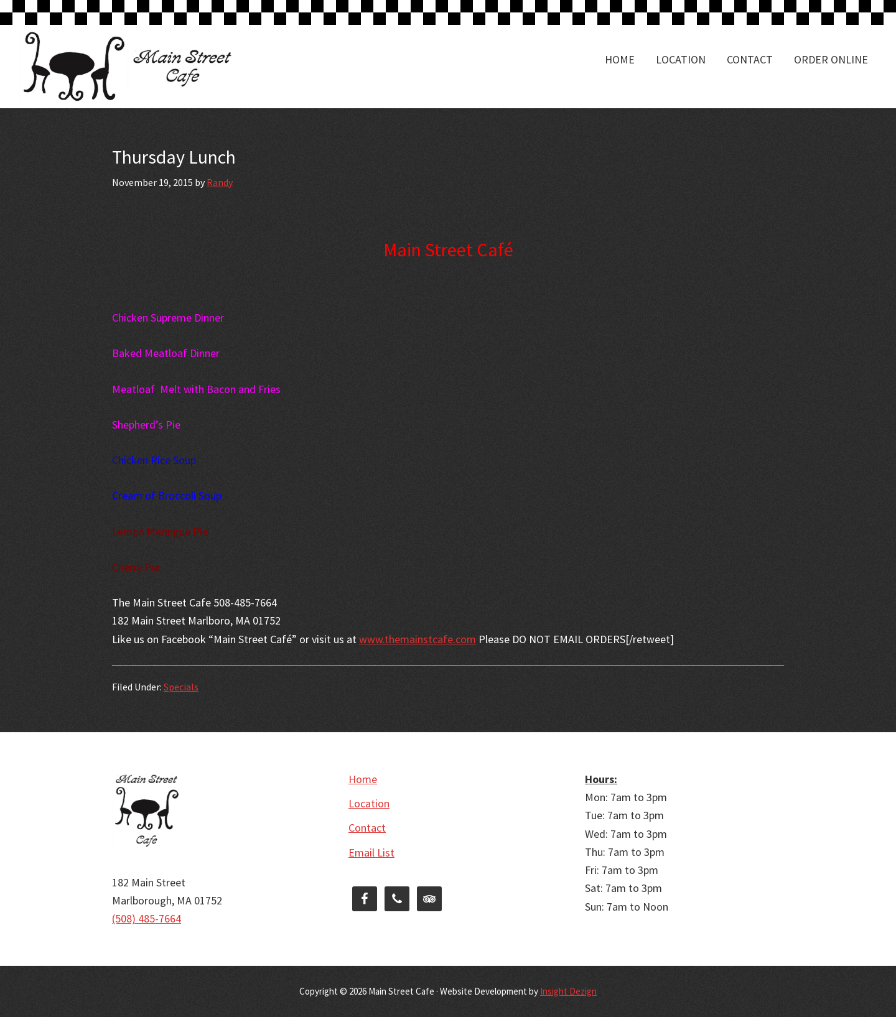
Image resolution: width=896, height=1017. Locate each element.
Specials (181, 686)
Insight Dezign (568, 991)
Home (362, 779)
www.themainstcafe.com (417, 639)
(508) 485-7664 (146, 918)
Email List (371, 852)
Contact (367, 827)
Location (369, 803)
